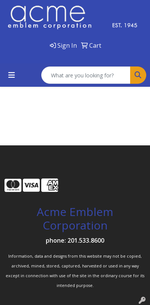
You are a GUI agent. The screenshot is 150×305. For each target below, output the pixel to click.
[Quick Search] (85, 75)
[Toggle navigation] (12, 75)
